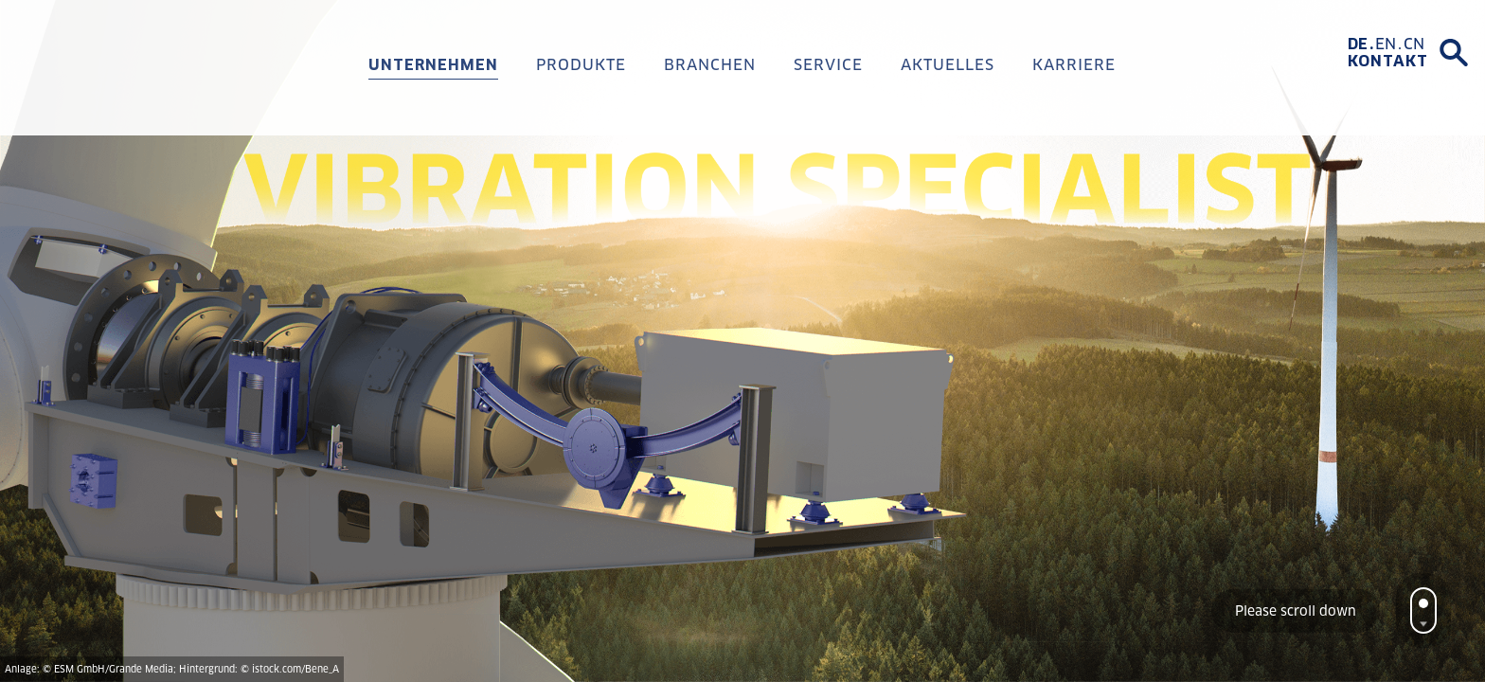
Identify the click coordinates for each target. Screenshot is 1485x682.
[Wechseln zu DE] (1361, 44)
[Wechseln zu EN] (1389, 44)
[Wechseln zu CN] (1414, 44)
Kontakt (1388, 61)
